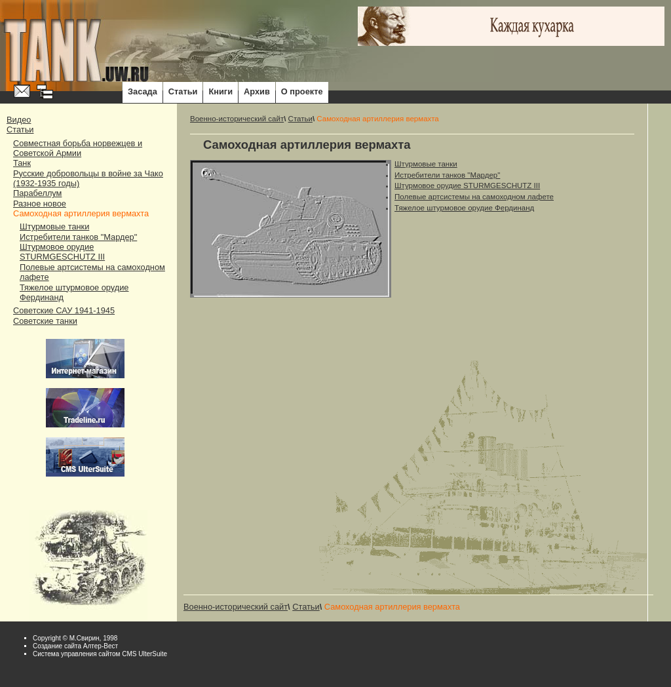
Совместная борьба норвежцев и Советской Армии (77, 148)
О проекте (302, 91)
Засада (142, 91)
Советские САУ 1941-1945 (64, 310)
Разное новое (39, 203)
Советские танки (45, 321)
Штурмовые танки (54, 226)
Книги (220, 91)
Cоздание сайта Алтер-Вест (75, 646)
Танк (22, 163)
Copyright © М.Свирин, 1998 (75, 638)
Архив (257, 91)
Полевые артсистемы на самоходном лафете (474, 197)
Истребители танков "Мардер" (78, 237)
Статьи (183, 91)
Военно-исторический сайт (237, 119)
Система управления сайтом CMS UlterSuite (100, 654)
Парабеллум (37, 193)
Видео (19, 120)
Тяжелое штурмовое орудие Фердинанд (464, 208)
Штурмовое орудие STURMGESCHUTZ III (62, 252)
